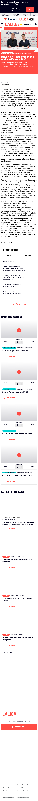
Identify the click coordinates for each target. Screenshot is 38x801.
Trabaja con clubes (8, 797)
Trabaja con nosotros (9, 794)
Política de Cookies (23, 797)
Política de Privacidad (23, 794)
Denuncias (6, 784)
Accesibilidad (21, 787)
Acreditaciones (7, 791)
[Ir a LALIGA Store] (19, 19)
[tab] (10, 255)
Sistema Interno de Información (26, 784)
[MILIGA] (35, 24)
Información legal (22, 791)
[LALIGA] (12, 24)
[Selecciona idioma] (26, 24)
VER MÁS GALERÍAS (7, 652)
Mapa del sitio (7, 787)
